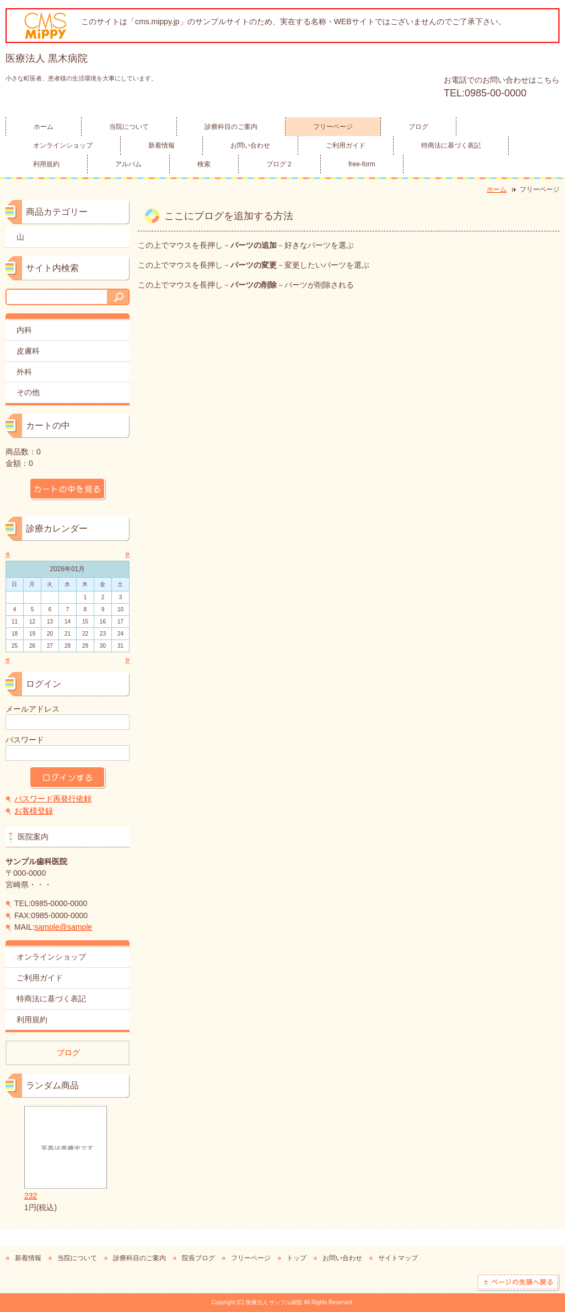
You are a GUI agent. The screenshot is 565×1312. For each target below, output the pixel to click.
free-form (361, 164)
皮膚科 (28, 350)
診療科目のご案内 (231, 127)
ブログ (418, 127)
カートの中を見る (67, 489)
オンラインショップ (63, 145)
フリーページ (333, 127)
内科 (24, 330)
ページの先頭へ (517, 1282)
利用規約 (46, 164)
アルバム (128, 164)
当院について (129, 127)
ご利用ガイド (345, 145)
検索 (204, 164)
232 (65, 1153)
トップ (296, 1258)
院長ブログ (198, 1258)
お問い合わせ (250, 145)
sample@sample (63, 927)
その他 (28, 392)
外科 (24, 371)
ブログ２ (279, 164)
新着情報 (161, 145)
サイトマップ (398, 1258)
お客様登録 (33, 810)
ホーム (43, 127)
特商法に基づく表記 (451, 145)
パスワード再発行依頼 (53, 798)
